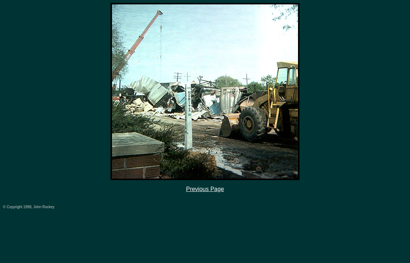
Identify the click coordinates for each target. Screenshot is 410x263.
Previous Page (205, 189)
